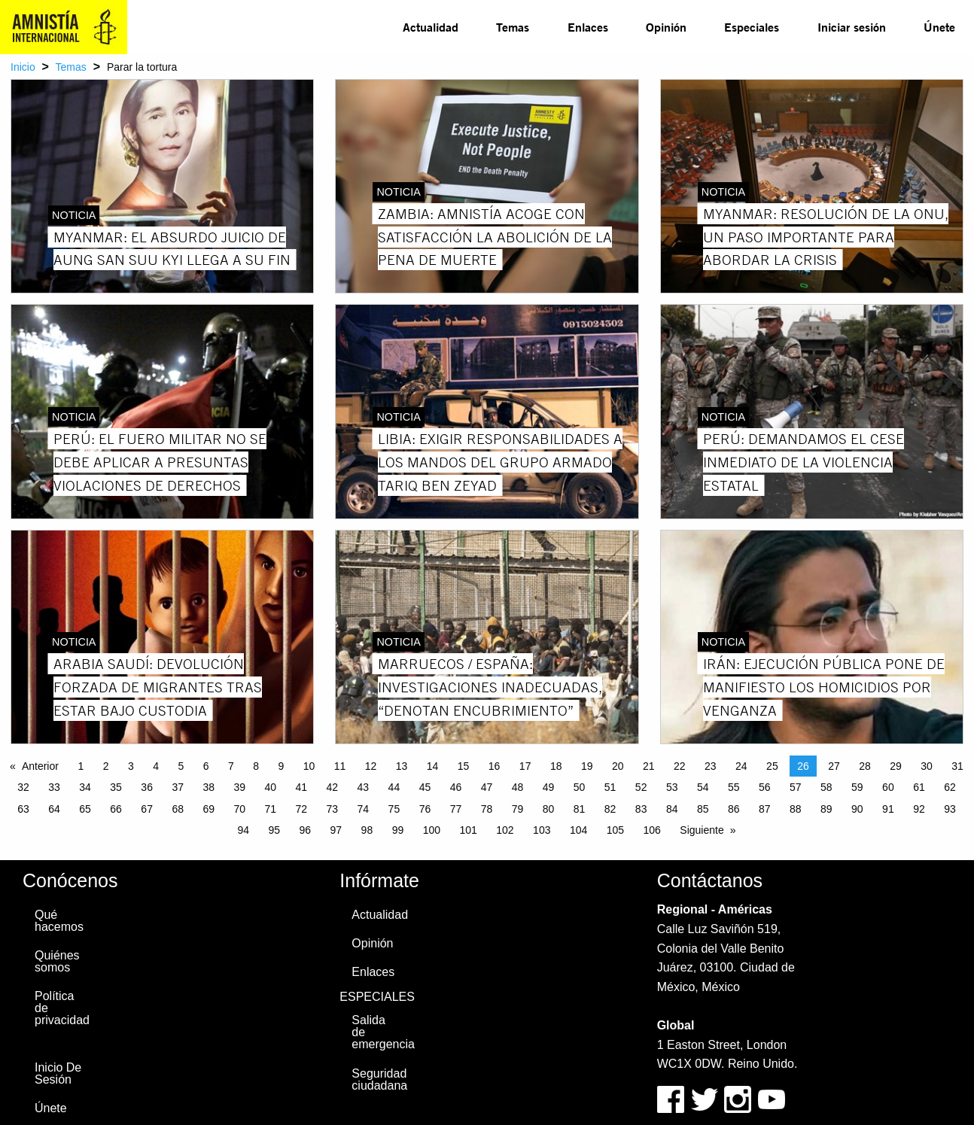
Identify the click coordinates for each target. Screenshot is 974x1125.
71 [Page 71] (270, 809)
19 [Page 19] (587, 766)
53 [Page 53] (672, 787)
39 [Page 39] (239, 787)
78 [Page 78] (487, 809)
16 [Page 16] (495, 766)
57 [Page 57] (796, 787)
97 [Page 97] (336, 830)
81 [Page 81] (580, 809)
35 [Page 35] (116, 787)
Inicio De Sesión (58, 1073)
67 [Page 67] (147, 809)
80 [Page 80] (549, 809)
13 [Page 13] (402, 766)
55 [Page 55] (734, 787)
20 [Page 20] (618, 766)
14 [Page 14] (433, 766)
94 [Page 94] (243, 830)
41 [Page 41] (302, 787)
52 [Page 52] (641, 787)
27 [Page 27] (834, 766)
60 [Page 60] (888, 787)
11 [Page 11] (340, 766)
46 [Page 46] (456, 787)
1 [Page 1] (81, 766)
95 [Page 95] (275, 830)
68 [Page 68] (178, 809)
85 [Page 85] (703, 809)
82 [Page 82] (610, 809)
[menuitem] (430, 27)
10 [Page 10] (309, 766)
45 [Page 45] (425, 787)
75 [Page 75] (394, 809)
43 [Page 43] (364, 787)
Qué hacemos (59, 920)
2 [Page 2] (106, 766)
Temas (512, 27)
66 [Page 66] (116, 809)
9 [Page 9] (281, 766)
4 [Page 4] (156, 766)
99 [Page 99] (398, 830)
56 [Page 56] (765, 787)
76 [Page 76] (425, 809)
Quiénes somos (57, 961)
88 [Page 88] (796, 809)
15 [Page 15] (464, 766)
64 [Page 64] (54, 809)
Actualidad (430, 27)
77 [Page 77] (456, 809)
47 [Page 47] (487, 787)
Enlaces (588, 27)
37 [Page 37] (178, 787)
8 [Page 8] (256, 766)
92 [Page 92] (919, 809)
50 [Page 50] (580, 787)
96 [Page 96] (306, 830)
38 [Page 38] (208, 787)
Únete (939, 27)
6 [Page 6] (206, 766)
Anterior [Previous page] (40, 766)
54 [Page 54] (703, 787)
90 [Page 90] (857, 809)
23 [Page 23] (711, 766)
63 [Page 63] (23, 809)
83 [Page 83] (641, 809)
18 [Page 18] (556, 766)
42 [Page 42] (333, 787)
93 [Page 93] (950, 809)
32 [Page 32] (23, 787)
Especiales (751, 27)
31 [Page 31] (957, 766)
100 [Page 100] (431, 830)
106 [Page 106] (652, 830)
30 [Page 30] (927, 766)
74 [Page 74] (364, 809)
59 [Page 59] (857, 787)
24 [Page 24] (741, 766)
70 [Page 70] (239, 809)
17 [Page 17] (525, 766)
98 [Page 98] (367, 830)
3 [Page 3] (131, 766)
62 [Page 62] (950, 787)
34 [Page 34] (85, 787)
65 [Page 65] (85, 809)
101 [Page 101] (467, 830)
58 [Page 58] (826, 787)
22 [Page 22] (680, 766)
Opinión (666, 27)
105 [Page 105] (615, 830)
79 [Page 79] (518, 809)
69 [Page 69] (208, 809)
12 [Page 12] (371, 766)
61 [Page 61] (919, 787)
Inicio (23, 67)
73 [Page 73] (333, 809)
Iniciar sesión (851, 27)
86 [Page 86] (734, 809)
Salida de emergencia (382, 1032)
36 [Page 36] (147, 787)
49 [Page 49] (549, 787)
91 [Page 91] (888, 809)
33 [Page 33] (54, 787)
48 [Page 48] (518, 787)
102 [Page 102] (504, 830)
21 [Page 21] (649, 766)
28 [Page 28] (865, 766)
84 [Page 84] (672, 809)
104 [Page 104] (578, 830)
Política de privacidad (62, 1008)
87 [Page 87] (765, 809)
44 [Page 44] (394, 787)
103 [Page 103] (541, 830)
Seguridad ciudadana (379, 1079)
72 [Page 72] (302, 809)
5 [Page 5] (181, 766)
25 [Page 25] (772, 766)
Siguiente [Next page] (701, 830)
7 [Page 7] (231, 766)
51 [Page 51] (610, 787)
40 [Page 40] (270, 787)
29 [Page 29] (896, 766)
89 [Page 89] (826, 809)
